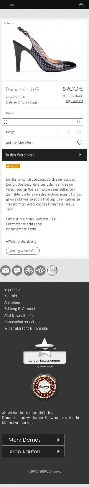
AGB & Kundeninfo (19, 315)
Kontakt (10, 296)
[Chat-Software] (17, 270)
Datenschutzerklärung (22, 322)
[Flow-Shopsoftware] (40, 270)
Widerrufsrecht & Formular (26, 328)
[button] (12, 5)
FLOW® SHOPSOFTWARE (44, 471)
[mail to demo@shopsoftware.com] (5, 270)
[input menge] (69, 132)
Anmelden (12, 302)
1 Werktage (21, 102)
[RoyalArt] (28, 270)
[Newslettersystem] (52, 270)
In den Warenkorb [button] (20, 155)
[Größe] (42, 122)
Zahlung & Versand (19, 309)
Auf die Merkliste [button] (19, 143)
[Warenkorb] (81, 5)
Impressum (13, 289)
